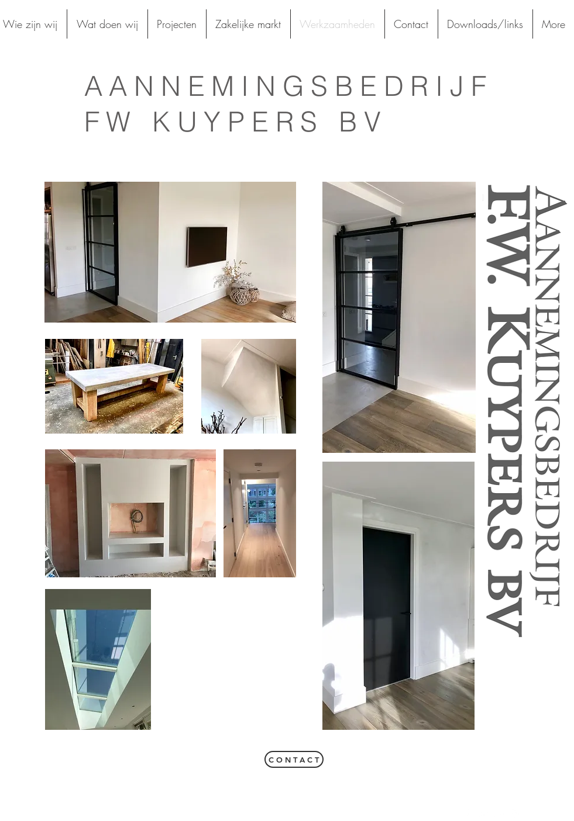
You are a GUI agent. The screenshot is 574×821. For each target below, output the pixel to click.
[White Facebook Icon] (467, 814)
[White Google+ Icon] (498, 814)
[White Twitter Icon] (483, 814)
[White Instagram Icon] (514, 814)
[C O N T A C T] (294, 759)
